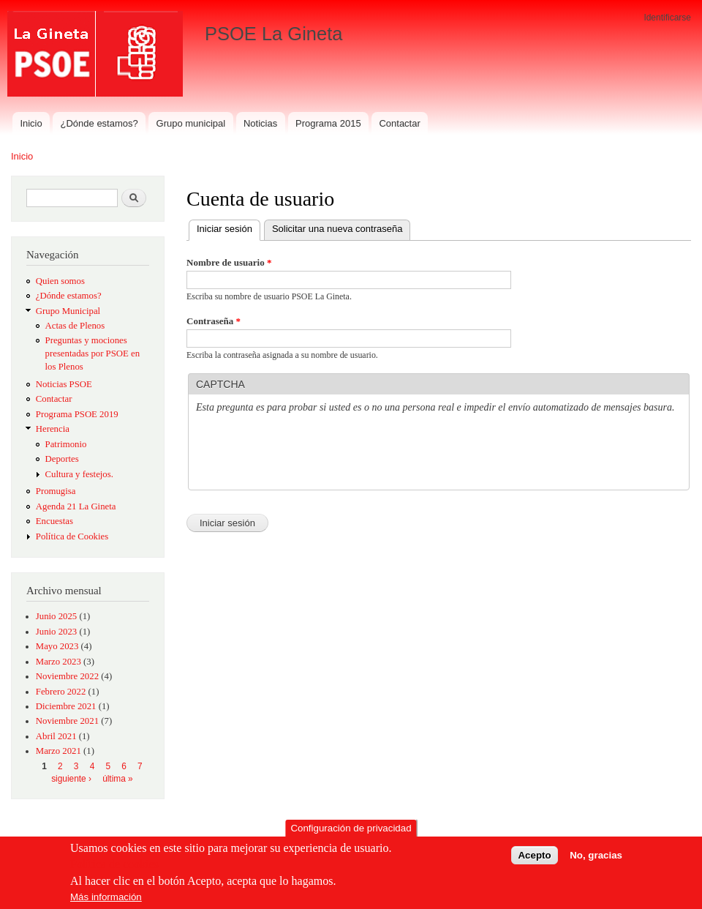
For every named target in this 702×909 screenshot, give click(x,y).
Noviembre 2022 (67, 676)
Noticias (260, 123)
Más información (106, 897)
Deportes (62, 459)
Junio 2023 (56, 631)
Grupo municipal (191, 123)
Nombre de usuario (228, 262)
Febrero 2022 (61, 692)
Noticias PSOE (64, 384)
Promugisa (56, 491)
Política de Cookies (72, 536)
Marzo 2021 (58, 751)
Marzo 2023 (58, 661)
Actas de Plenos (75, 326)
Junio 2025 (56, 616)
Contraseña (213, 320)
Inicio (31, 123)
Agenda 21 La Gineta (76, 506)
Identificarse (667, 17)
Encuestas (54, 521)
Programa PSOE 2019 (77, 414)
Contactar (399, 123)
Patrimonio (66, 444)
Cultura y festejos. (79, 474)
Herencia (52, 429)
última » (117, 779)
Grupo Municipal (68, 311)
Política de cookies (114, 865)
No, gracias (596, 856)
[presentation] (307, 453)
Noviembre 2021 (67, 721)
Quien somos (60, 281)
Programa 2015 (328, 123)
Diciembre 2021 (66, 706)
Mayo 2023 (57, 646)
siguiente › (71, 779)
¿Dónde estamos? (99, 123)
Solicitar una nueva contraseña (337, 228)
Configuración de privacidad (350, 828)
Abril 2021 (56, 736)
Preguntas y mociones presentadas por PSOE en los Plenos (92, 353)
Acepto (534, 856)
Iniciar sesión (228, 227)
